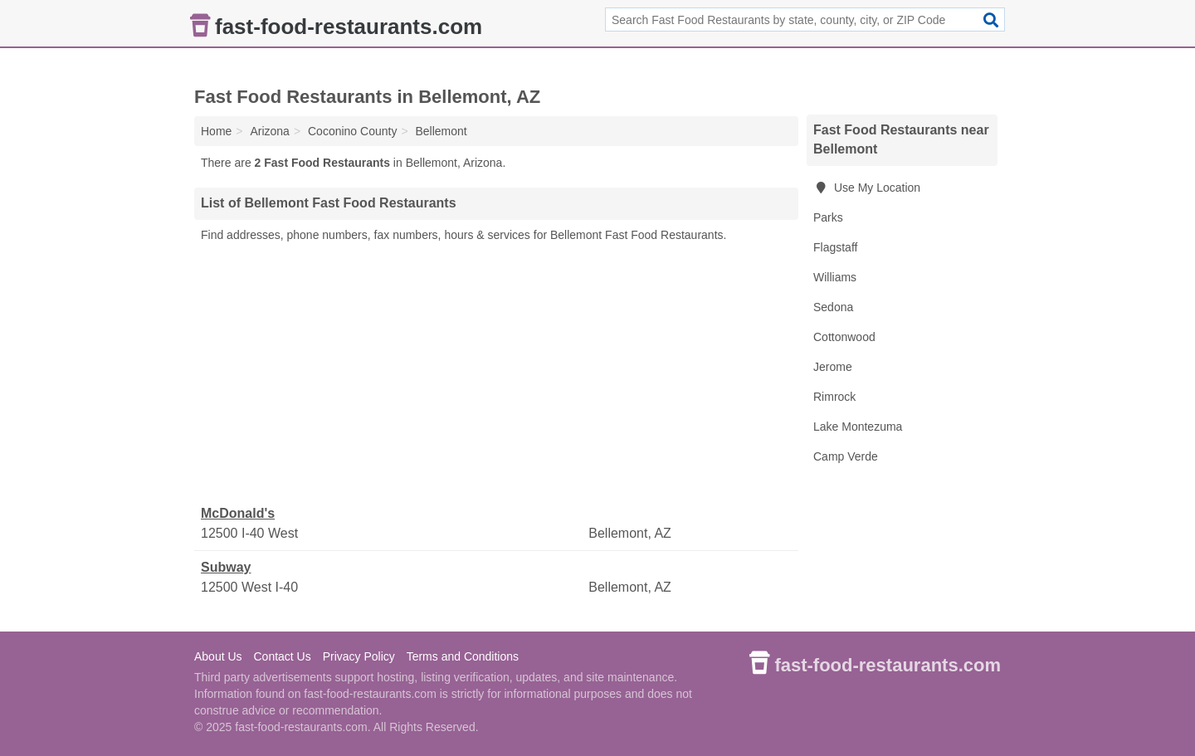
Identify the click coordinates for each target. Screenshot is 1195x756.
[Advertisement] (496, 374)
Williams (834, 277)
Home (216, 131)
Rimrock (834, 396)
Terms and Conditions (463, 656)
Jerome (832, 366)
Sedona (833, 307)
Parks (828, 217)
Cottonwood (844, 337)
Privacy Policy (359, 656)
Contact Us (281, 656)
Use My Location (866, 187)
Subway (226, 567)
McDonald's (238, 513)
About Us (218, 656)
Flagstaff (835, 247)
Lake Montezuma (857, 426)
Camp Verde (845, 456)
